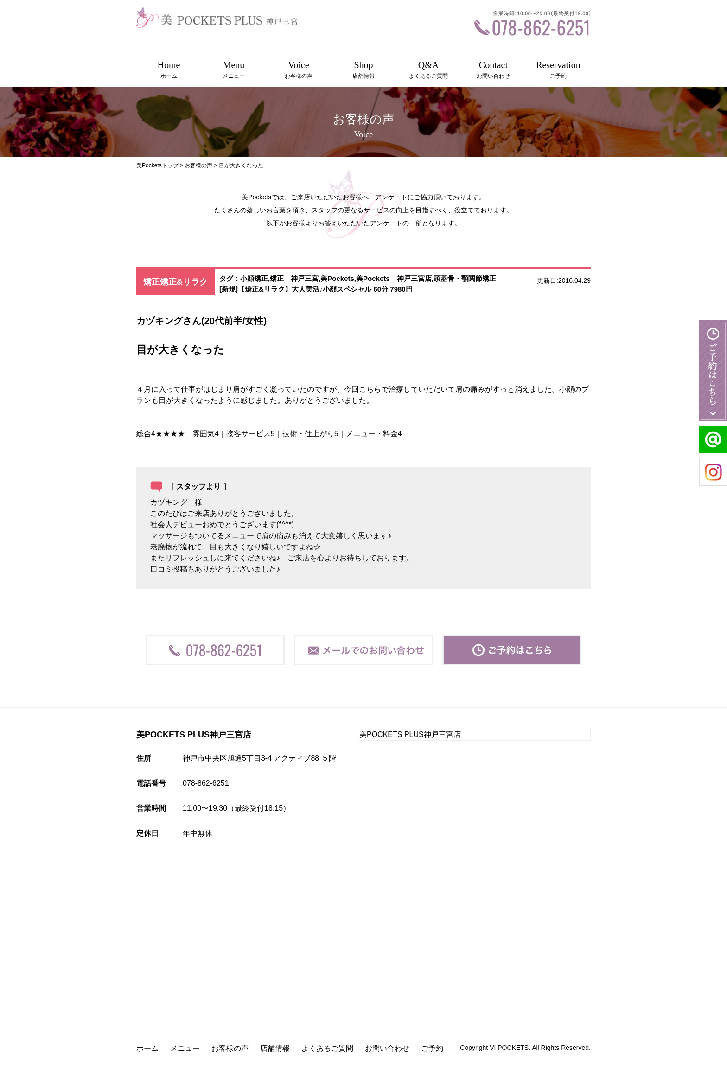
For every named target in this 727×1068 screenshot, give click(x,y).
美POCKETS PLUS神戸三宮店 (410, 734)
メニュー (185, 1048)
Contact (493, 70)
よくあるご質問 (327, 1048)
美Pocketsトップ (157, 165)
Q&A (428, 70)
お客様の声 (198, 165)
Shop (363, 70)
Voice (298, 70)
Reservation (558, 70)
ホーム (147, 1048)
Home (168, 70)
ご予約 (432, 1048)
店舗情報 (275, 1048)
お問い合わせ (387, 1048)
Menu (233, 70)
